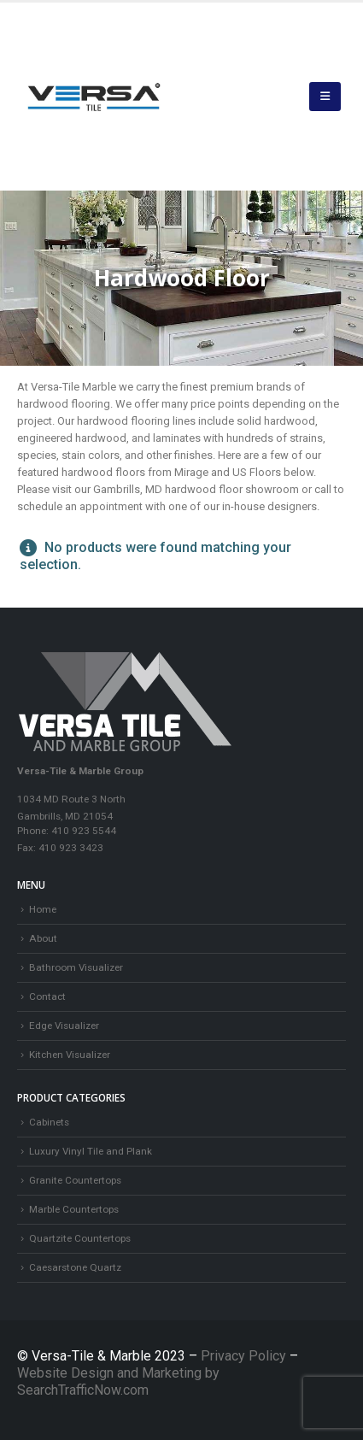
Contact (47, 996)
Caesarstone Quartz (75, 1267)
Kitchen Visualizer (69, 1055)
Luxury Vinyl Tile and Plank (90, 1151)
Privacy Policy (245, 1356)
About (43, 938)
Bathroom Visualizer (76, 967)
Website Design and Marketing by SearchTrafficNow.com (118, 1381)
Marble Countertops (74, 1209)
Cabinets (49, 1122)
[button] (325, 96)
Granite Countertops (75, 1180)
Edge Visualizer (64, 1026)
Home (42, 909)
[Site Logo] (94, 96)
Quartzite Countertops (80, 1238)
